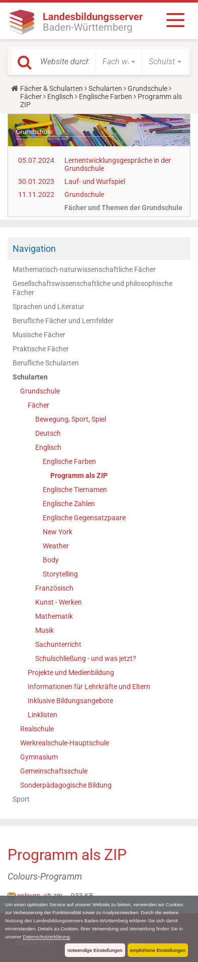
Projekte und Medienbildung (71, 672)
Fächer (31, 96)
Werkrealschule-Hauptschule (64, 743)
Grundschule (147, 88)
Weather (56, 546)
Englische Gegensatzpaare (84, 518)
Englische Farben (105, 96)
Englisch (60, 96)
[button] (118, 61)
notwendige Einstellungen (94, 950)
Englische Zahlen (69, 504)
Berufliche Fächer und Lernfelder (63, 321)
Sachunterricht (58, 644)
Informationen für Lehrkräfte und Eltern (89, 687)
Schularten (105, 88)
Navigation (34, 248)
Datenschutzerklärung (46, 936)
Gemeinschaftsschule (53, 771)
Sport (21, 799)
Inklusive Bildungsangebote (70, 701)
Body (51, 560)
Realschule (37, 729)
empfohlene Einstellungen (157, 950)
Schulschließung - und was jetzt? (85, 658)
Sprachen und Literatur (48, 307)
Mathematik (54, 616)
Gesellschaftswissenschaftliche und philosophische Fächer (92, 288)
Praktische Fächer (41, 349)
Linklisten (42, 715)
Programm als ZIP (79, 475)
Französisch (54, 588)
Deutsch (48, 433)
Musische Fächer (39, 335)
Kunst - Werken (58, 602)
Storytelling (60, 574)
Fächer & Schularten (51, 88)
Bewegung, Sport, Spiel (70, 419)
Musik (44, 630)
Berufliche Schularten (46, 363)
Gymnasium (39, 757)
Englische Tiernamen (75, 490)
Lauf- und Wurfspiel (94, 181)
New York (57, 532)
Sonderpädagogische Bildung (66, 785)
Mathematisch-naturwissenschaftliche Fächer (84, 269)
